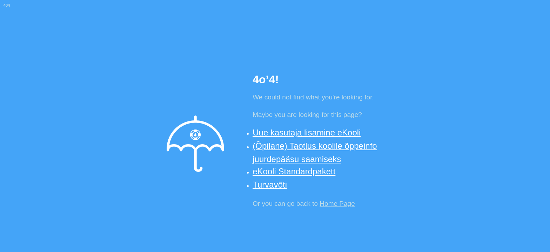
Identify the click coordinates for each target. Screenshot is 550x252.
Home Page (337, 203)
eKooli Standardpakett (294, 171)
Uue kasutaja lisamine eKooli (307, 132)
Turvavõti (270, 184)
